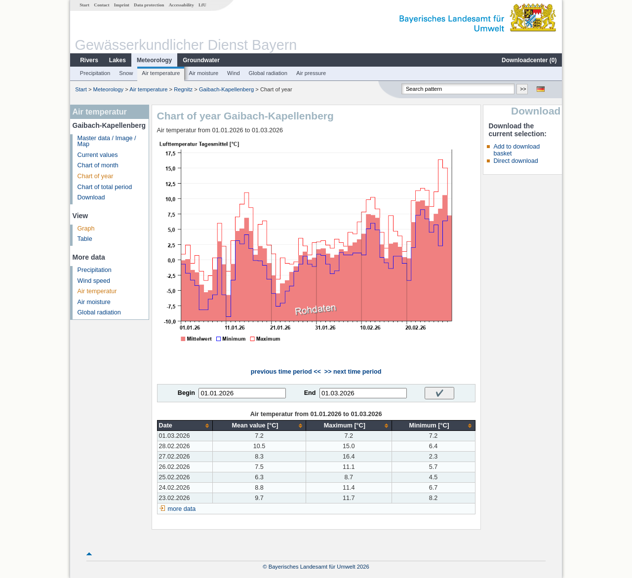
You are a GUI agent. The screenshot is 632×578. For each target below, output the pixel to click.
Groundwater (201, 60)
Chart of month (98, 165)
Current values (98, 155)
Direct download (515, 160)
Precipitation (95, 73)
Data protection (149, 4)
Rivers (89, 60)
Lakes (117, 60)
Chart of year (96, 176)
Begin (186, 392)
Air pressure (311, 73)
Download (91, 197)
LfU (202, 4)
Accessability (181, 4)
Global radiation (268, 73)
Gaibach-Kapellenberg (226, 89)
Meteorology (154, 60)
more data (182, 508)
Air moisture (203, 73)
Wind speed (94, 280)
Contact (101, 4)
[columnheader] (184, 426)
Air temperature (161, 73)
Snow (126, 73)
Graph (86, 228)
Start (84, 4)
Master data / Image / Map (107, 141)
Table (85, 238)
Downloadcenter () (529, 60)
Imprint (121, 4)
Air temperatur (97, 291)
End (310, 392)
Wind (233, 73)
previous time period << (286, 371)
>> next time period (352, 371)
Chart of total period (105, 187)
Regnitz (183, 89)
